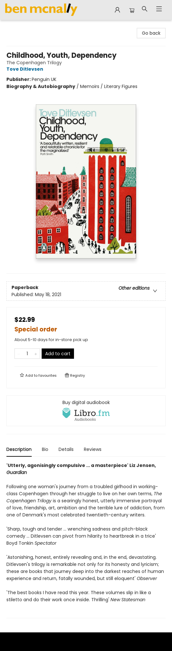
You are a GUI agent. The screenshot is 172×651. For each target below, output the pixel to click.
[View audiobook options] (86, 411)
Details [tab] (66, 449)
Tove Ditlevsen (25, 69)
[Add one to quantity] (36, 353)
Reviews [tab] (93, 449)
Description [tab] (19, 449)
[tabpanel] (86, 540)
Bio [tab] (45, 449)
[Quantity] (27, 353)
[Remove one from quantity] (19, 353)
